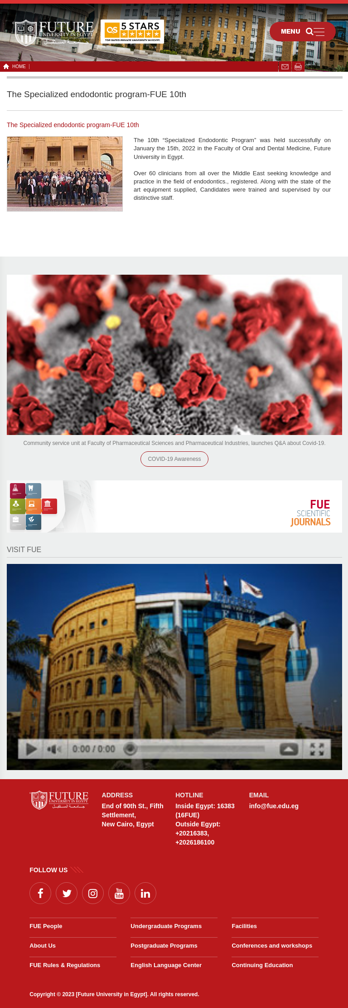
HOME (17, 66)
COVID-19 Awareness (174, 459)
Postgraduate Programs (163, 945)
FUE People (45, 926)
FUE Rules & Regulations (64, 965)
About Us (42, 945)
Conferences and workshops (272, 945)
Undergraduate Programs (166, 926)
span (298, 66)
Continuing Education (262, 965)
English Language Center (166, 965)
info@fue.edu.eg (274, 806)
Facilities (244, 926)
